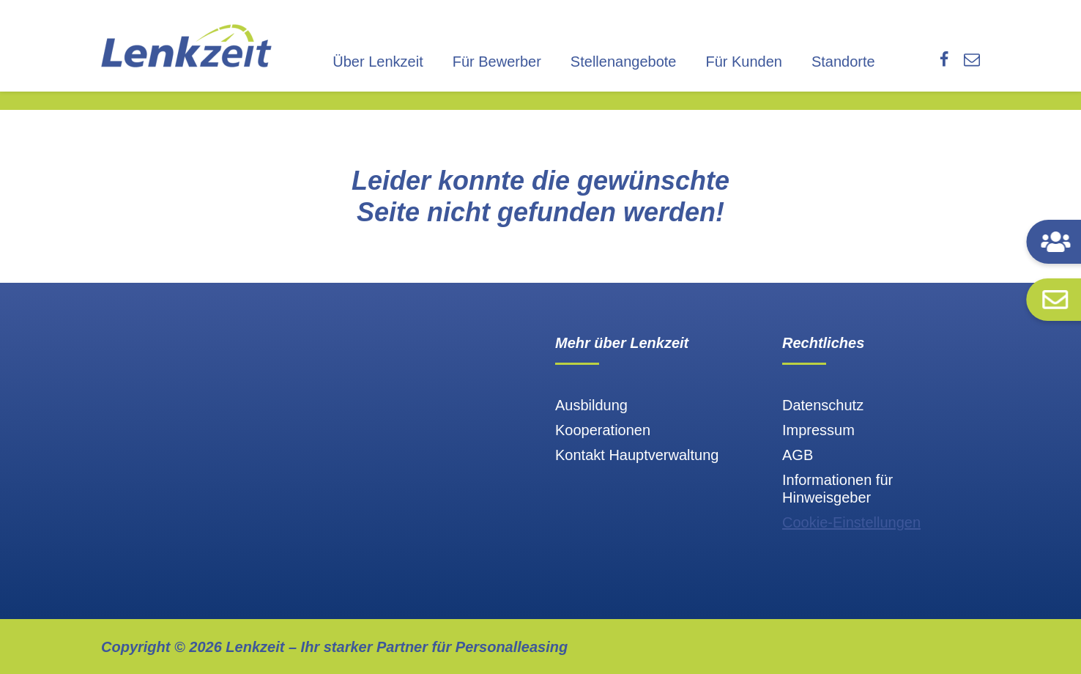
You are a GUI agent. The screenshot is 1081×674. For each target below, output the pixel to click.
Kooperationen (602, 430)
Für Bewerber (497, 61)
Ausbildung (591, 405)
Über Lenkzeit (378, 61)
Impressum (818, 430)
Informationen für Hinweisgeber (837, 489)
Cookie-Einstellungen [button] (851, 522)
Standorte (843, 61)
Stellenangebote (624, 61)
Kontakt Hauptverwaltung (636, 455)
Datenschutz (822, 405)
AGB (797, 455)
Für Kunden (743, 61)
